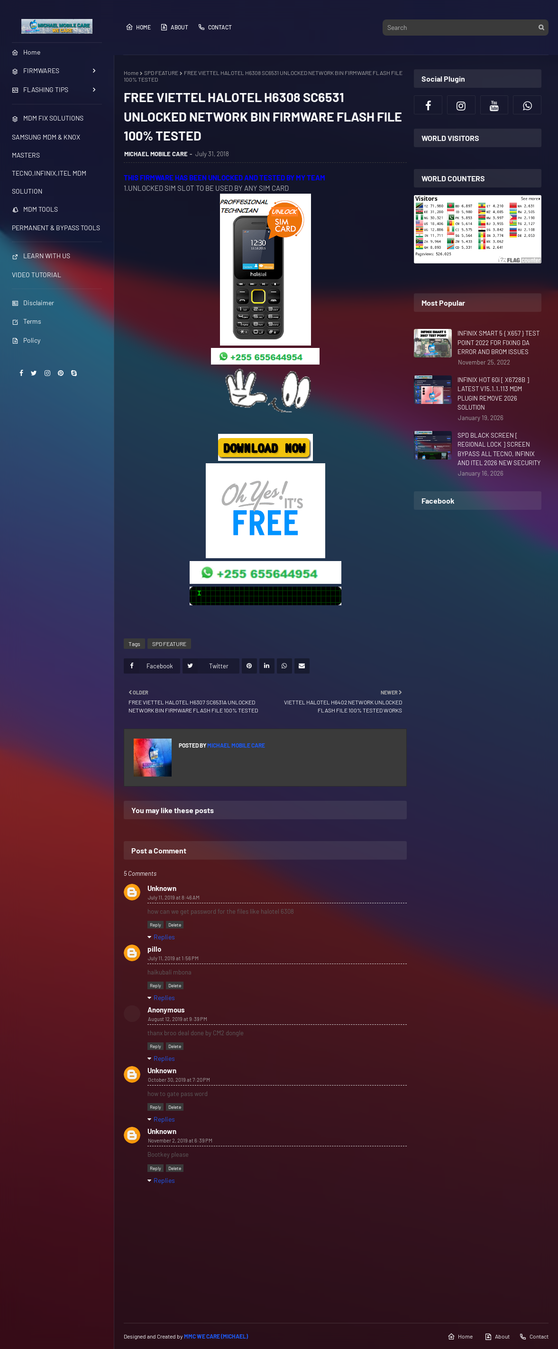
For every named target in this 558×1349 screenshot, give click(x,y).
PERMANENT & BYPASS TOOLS (56, 228)
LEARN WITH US (41, 256)
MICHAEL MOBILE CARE (156, 154)
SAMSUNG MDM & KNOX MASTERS (46, 146)
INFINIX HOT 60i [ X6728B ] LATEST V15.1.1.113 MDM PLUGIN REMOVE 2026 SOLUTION (493, 394)
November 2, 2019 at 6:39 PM (180, 1140)
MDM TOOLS (35, 209)
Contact (215, 27)
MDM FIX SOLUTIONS (47, 118)
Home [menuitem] (26, 52)
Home (138, 27)
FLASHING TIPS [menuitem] (40, 89)
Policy (26, 340)
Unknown (161, 888)
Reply (155, 924)
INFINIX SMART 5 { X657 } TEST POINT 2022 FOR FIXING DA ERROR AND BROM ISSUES (498, 342)
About (174, 27)
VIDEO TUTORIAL (36, 275)
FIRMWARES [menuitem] (35, 70)
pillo (154, 949)
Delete (174, 924)
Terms (26, 321)
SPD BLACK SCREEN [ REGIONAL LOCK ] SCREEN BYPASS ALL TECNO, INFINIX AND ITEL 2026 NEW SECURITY (498, 449)
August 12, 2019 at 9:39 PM (177, 1019)
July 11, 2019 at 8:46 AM (174, 897)
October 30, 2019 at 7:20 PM (179, 1080)
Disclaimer (33, 303)
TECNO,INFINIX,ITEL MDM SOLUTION (49, 182)
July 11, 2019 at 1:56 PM (173, 958)
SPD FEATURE (161, 72)
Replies (164, 937)
